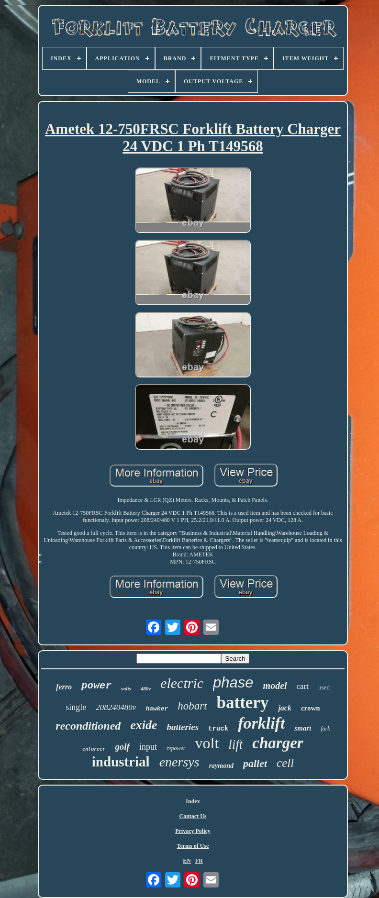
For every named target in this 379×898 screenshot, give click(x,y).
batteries (183, 727)
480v (146, 688)
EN (187, 860)
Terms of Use (193, 846)
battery (243, 702)
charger (277, 743)
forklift (261, 723)
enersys (179, 761)
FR (199, 860)
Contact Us (193, 816)
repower (176, 748)
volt (207, 743)
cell (285, 762)
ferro (64, 687)
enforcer (93, 749)
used (324, 687)
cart (303, 686)
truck (218, 728)
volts (126, 688)
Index (193, 801)
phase (233, 682)
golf (122, 747)
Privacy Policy (193, 831)
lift (235, 744)
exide (143, 725)
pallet (255, 763)
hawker (156, 708)
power (96, 685)
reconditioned (88, 726)
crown (310, 708)
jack (284, 708)
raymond (221, 765)
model (275, 685)
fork (325, 728)
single (76, 707)
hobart (192, 706)
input (148, 747)
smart (302, 728)
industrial (121, 761)
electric (181, 683)
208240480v (116, 707)
